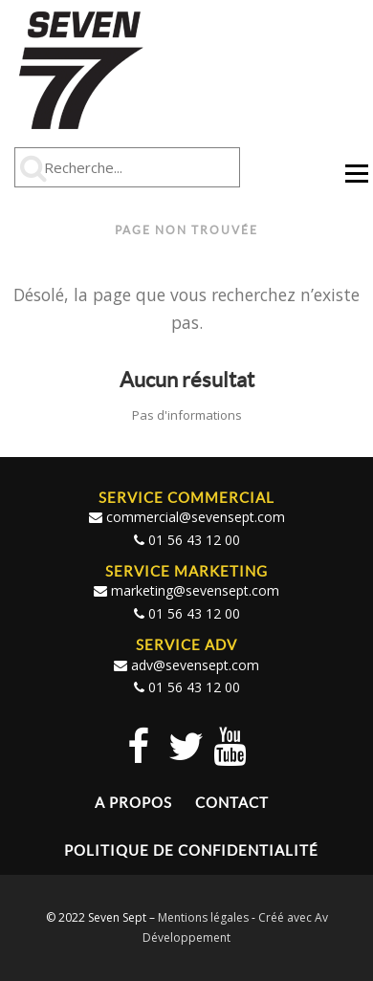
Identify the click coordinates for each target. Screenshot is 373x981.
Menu (356, 181)
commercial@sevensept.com (195, 517)
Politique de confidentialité (191, 850)
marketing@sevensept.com (195, 590)
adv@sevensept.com (195, 665)
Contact (232, 803)
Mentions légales (203, 917)
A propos (133, 803)
